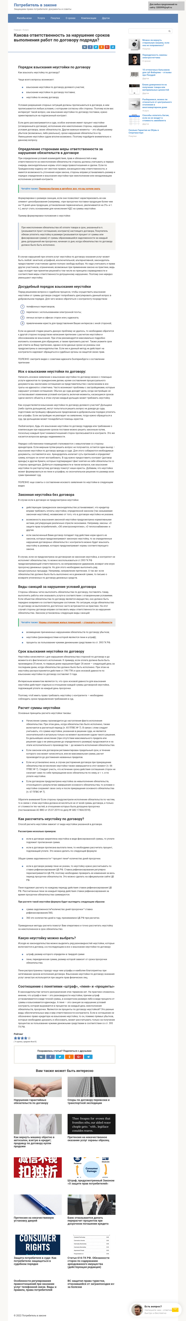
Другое (106, 18)
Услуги (41, 18)
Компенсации (88, 18)
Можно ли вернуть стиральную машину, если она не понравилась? (155, 43)
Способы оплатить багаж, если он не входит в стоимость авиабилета (155, 118)
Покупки (55, 18)
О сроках (70, 18)
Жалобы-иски (24, 18)
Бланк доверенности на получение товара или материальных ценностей (155, 87)
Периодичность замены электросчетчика (154, 56)
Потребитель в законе (35, 5)
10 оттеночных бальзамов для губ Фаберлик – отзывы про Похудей (157, 72)
